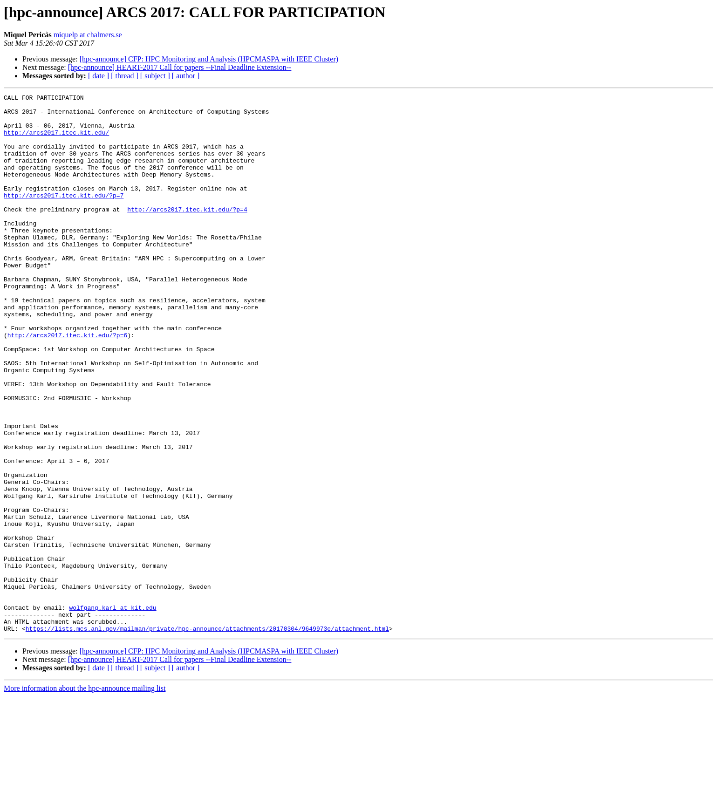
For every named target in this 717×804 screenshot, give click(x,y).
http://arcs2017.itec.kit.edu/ (56, 140)
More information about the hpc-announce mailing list (84, 796)
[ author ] (186, 76)
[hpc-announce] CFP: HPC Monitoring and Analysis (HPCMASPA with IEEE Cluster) (209, 59)
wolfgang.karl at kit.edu (112, 711)
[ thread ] (124, 76)
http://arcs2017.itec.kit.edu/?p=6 (67, 384)
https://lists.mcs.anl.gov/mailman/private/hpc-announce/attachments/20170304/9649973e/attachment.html (207, 736)
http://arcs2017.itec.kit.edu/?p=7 (63, 216)
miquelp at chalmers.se (88, 35)
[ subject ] (155, 76)
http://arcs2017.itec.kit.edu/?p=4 (187, 233)
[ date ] (98, 76)
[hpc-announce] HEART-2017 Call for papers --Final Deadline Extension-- (180, 67)
